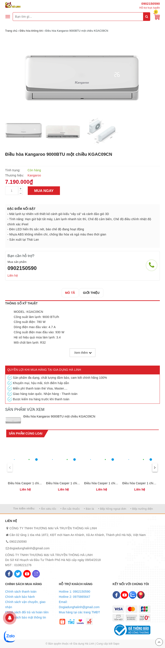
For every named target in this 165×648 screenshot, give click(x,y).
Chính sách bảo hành (20, 596)
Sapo (116, 643)
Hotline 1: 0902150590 (74, 591)
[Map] (141, 595)
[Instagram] (36, 574)
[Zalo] (132, 595)
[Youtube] (27, 574)
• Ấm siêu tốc (47, 508)
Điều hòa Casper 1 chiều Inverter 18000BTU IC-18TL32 (25, 483)
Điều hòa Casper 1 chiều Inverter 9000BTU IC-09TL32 (101, 483)
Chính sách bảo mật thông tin (25, 617)
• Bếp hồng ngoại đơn (112, 508)
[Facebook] (9, 574)
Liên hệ (13, 275)
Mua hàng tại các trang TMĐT (79, 612)
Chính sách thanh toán (21, 591)
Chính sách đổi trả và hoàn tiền (27, 612)
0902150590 (150, 3)
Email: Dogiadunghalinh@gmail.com (79, 604)
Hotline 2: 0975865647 (74, 596)
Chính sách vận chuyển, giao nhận (25, 604)
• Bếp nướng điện (141, 508)
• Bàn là (89, 508)
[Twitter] (18, 574)
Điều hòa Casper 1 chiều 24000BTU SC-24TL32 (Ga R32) (139, 483)
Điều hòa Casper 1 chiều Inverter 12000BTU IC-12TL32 (63, 483)
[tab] (70, 292)
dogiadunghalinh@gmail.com (29, 548)
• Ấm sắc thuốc (70, 508)
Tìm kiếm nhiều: (24, 508)
